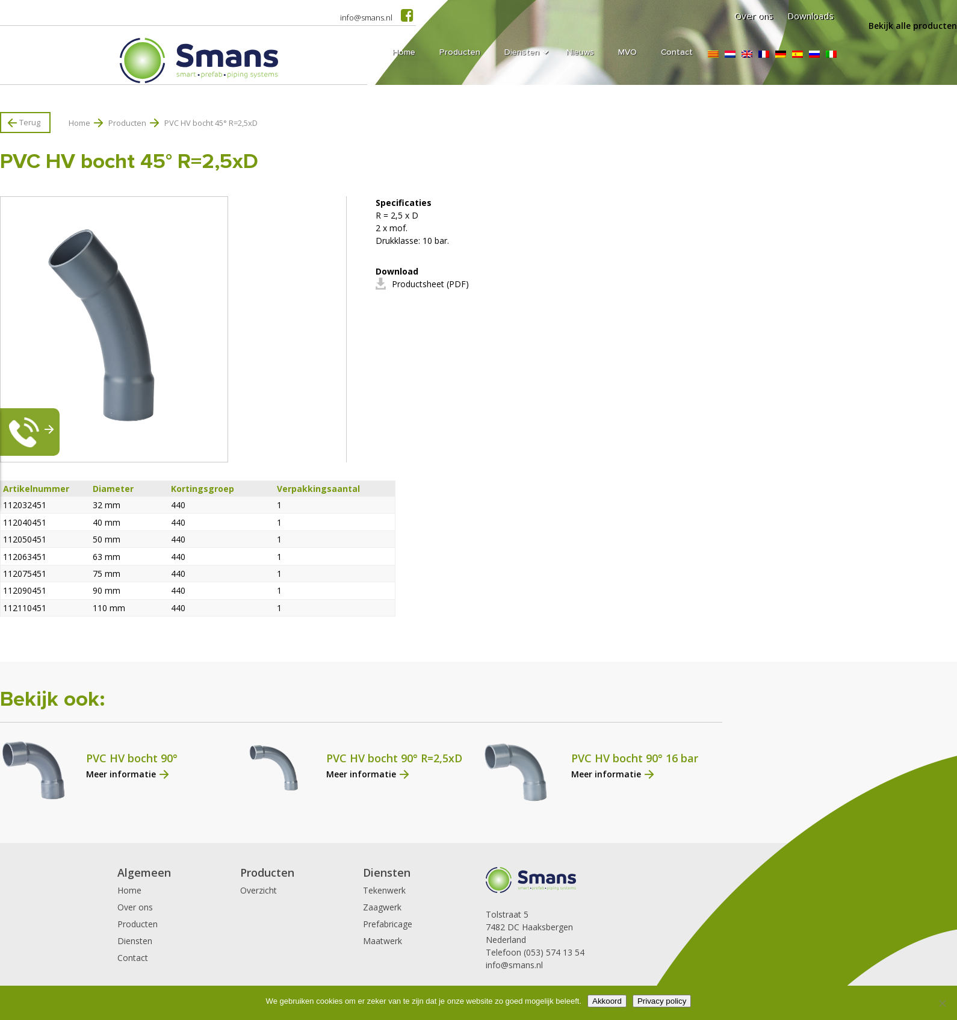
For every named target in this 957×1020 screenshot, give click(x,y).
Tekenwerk (384, 890)
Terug (29, 122)
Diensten (134, 941)
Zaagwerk (382, 907)
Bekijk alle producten (913, 25)
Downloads (810, 16)
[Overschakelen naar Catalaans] (713, 54)
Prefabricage (387, 924)
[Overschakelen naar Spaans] (797, 54)
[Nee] (942, 1003)
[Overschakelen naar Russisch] (814, 54)
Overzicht (258, 890)
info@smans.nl (366, 17)
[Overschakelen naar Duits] (780, 54)
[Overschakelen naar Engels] (747, 54)
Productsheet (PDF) (430, 284)
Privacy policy (661, 1001)
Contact (132, 957)
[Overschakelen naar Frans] (763, 54)
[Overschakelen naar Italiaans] (831, 54)
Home (79, 122)
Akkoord (607, 1001)
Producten (127, 122)
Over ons (753, 16)
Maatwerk (382, 941)
